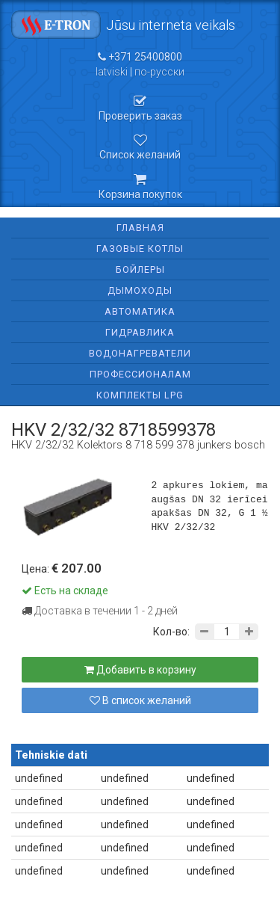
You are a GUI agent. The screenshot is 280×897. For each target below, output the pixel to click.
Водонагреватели (140, 353)
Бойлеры (140, 269)
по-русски (159, 72)
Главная (140, 227)
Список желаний (140, 147)
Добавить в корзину (140, 670)
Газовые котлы (140, 248)
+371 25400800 (140, 57)
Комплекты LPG (140, 395)
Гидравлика (140, 332)
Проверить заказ (140, 108)
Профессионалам (140, 374)
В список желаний (140, 700)
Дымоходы (140, 290)
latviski (112, 72)
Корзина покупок (140, 186)
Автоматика (140, 311)
